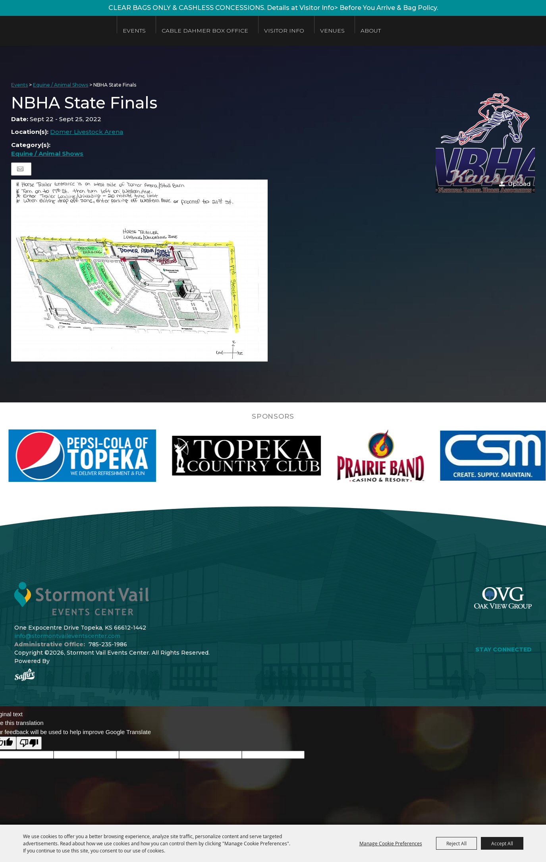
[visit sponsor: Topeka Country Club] (274, 455)
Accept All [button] (502, 843)
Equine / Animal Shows (60, 85)
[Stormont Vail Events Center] (57, 31)
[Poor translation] (29, 743)
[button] (485, 143)
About (375, 30)
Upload (519, 183)
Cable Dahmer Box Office (209, 30)
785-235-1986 (108, 644)
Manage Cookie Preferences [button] (390, 843)
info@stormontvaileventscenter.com (67, 636)
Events (138, 30)
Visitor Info (289, 30)
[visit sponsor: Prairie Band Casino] (408, 455)
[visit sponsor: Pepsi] (110, 455)
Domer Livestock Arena (86, 131)
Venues (337, 30)
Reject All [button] (456, 843)
